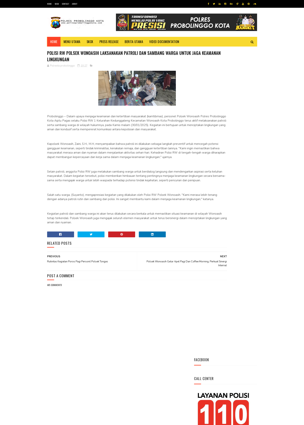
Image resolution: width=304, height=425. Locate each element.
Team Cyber (63, 420)
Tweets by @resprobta (211, 153)
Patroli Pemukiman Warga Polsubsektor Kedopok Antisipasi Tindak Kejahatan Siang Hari (236, 196)
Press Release (109, 41)
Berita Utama (134, 41)
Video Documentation (164, 41)
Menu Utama (72, 41)
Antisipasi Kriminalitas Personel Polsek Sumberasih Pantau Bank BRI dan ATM (236, 176)
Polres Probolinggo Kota (94, 420)
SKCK (57, 3)
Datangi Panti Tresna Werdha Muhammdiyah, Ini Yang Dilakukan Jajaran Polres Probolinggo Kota (234, 239)
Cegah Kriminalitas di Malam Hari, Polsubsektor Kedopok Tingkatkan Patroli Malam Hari (236, 217)
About (74, 3)
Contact (65, 3)
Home (49, 3)
